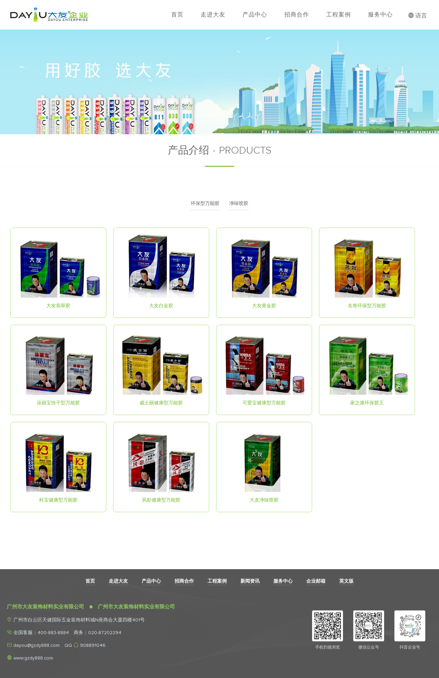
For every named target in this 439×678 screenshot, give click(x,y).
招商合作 (296, 14)
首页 (177, 14)
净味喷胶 (238, 203)
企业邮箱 (315, 626)
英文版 (346, 626)
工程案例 (338, 14)
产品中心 (254, 14)
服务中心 (380, 14)
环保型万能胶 (205, 203)
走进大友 (213, 14)
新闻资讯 (250, 626)
